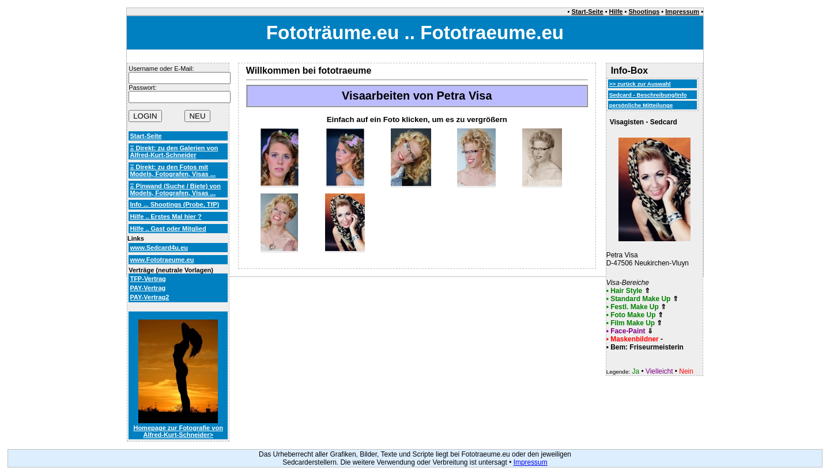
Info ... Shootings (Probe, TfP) (174, 204)
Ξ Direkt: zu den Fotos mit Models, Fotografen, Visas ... (173, 170)
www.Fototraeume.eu (162, 259)
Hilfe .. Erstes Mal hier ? (165, 216)
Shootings (643, 11)
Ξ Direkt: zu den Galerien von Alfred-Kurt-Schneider (174, 151)
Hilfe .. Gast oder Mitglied (168, 228)
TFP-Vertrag (147, 278)
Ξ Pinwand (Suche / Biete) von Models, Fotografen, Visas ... (175, 189)
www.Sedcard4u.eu (159, 247)
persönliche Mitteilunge (641, 105)
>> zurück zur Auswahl (640, 84)
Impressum (682, 11)
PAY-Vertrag (147, 287)
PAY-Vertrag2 (149, 297)
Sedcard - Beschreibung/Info (648, 95)
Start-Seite (587, 11)
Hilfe (616, 11)
